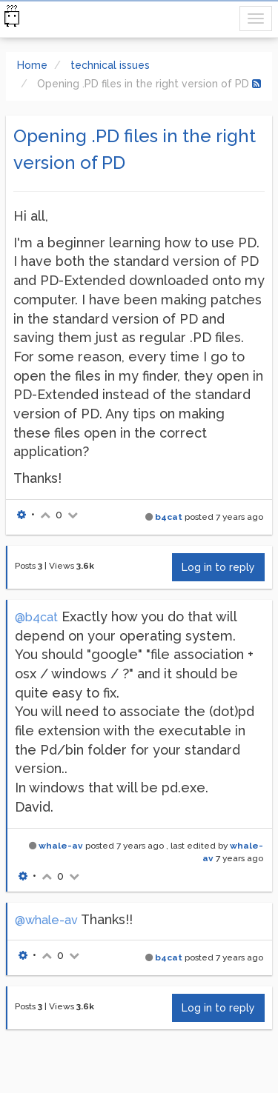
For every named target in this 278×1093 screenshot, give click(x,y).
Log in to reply (218, 567)
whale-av (61, 845)
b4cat (168, 517)
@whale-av (46, 920)
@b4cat (36, 617)
